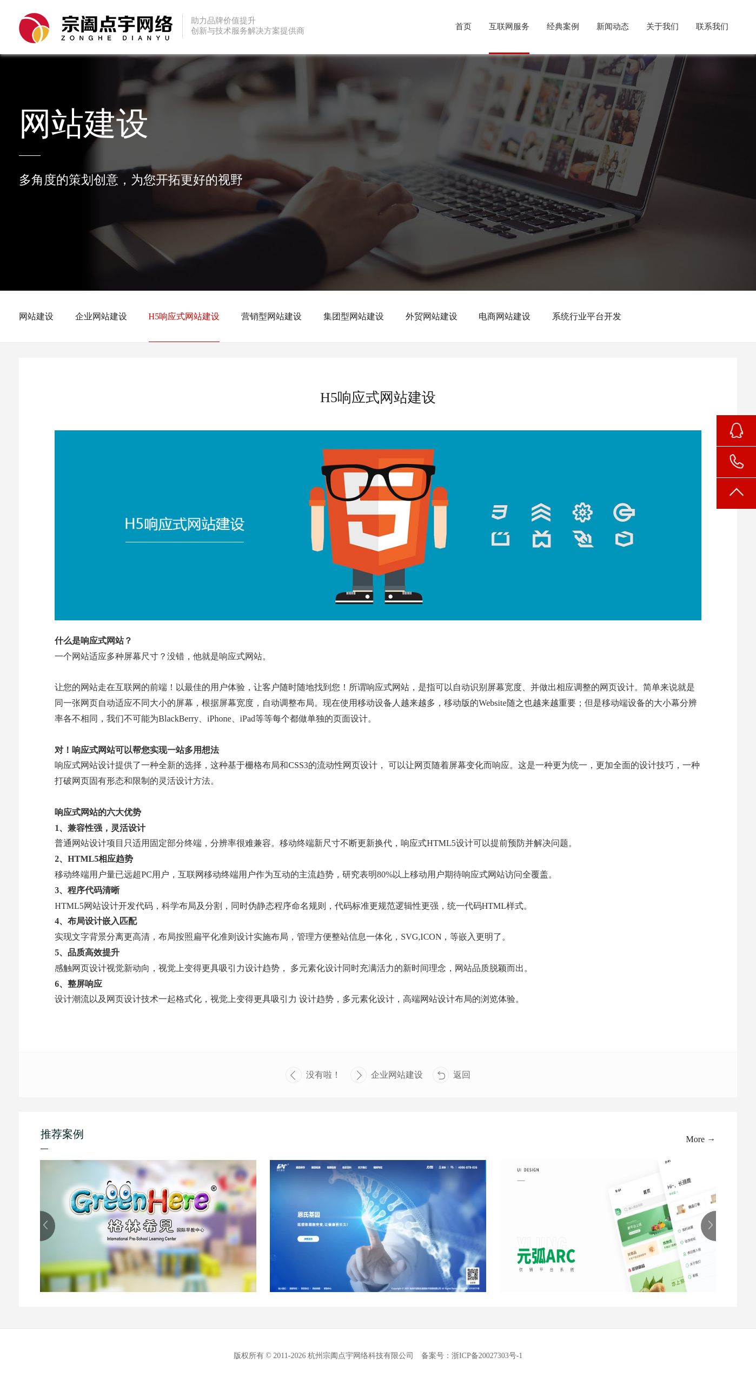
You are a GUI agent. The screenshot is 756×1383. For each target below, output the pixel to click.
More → (701, 1139)
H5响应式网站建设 (184, 316)
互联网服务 (509, 26)
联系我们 (712, 26)
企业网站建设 (101, 316)
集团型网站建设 (353, 316)
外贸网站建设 (431, 316)
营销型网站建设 (271, 316)
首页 (463, 26)
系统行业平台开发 (586, 316)
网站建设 (36, 316)
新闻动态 (612, 26)
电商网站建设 (504, 316)
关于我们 (662, 26)
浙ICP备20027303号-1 (487, 1356)
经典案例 (563, 26)
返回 (451, 1075)
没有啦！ (313, 1075)
